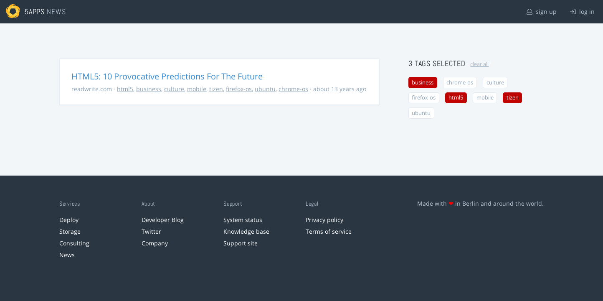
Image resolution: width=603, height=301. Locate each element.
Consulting (74, 243)
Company (155, 243)
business (148, 89)
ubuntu (265, 89)
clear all (479, 64)
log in (582, 11)
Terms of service (329, 231)
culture (174, 89)
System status (242, 220)
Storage (70, 231)
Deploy (69, 220)
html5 (125, 89)
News (67, 255)
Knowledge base (246, 231)
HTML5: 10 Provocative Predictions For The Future (167, 76)
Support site (240, 243)
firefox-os (239, 89)
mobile (196, 89)
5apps (35, 11)
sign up (542, 11)
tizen (216, 89)
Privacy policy (324, 220)
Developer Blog (163, 220)
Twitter (151, 231)
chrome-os (293, 89)
